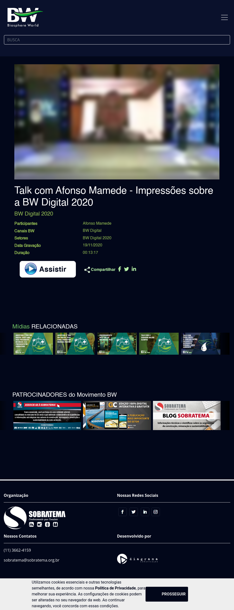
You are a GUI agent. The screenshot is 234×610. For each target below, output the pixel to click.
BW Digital (92, 231)
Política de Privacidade (115, 588)
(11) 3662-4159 (17, 550)
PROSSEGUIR (174, 594)
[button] (222, 344)
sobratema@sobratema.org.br (32, 560)
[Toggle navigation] (224, 17)
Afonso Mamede (97, 224)
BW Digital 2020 (97, 238)
